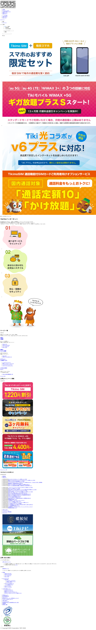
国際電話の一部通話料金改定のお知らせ (15, 483)
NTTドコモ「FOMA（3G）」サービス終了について (17, 492)
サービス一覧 (2, 376)
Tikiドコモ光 (4, 347)
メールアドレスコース (6, 362)
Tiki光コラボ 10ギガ (6, 345)
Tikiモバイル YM (7, 585)
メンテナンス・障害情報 (6, 511)
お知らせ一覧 (4, 509)
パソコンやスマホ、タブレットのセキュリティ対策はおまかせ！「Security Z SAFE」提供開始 (25, 482)
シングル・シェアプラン (11, 580)
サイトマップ (4, 597)
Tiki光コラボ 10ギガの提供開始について (16, 481)
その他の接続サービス (6, 11)
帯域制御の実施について (12, 499)
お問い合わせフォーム (6, 561)
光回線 (3, 9)
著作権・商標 (4, 604)
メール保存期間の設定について (14, 505)
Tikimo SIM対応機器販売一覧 (7, 374)
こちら (16, 564)
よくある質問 (4, 15)
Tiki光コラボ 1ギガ (7, 573)
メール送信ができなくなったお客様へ (15, 503)
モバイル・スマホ (5, 10)
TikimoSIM (6, 579)
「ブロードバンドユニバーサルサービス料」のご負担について (20, 487)
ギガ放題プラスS (10, 584)
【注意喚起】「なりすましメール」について (16, 500)
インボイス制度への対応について (14, 497)
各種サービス (4, 12)
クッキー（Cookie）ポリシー (7, 599)
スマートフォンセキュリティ (7, 365)
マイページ (2, 19)
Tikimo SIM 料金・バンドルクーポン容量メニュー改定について (20, 491)
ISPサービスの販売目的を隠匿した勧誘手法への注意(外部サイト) (20, 485)
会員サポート (4, 13)
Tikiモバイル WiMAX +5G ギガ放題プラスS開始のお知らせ (18, 484)
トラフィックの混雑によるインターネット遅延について (18, 502)
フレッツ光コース (5, 346)
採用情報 (4, 603)
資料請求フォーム (5, 568)
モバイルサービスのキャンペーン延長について (17, 479)
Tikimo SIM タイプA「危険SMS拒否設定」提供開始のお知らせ (19, 498)
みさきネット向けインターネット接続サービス (13, 593)
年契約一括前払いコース (11, 581)
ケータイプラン (9, 582)
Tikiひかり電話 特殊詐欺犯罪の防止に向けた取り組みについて (19, 493)
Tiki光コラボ (4, 344)
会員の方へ (4, 477)
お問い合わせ (4, 16)
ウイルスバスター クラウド (7, 364)
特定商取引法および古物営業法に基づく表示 (10, 602)
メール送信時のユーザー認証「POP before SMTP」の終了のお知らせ (20, 504)
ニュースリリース (5, 510)
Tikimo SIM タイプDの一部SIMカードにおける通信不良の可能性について (22, 489)
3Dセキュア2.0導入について (14, 488)
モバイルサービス (5, 578)
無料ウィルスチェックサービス (8, 363)
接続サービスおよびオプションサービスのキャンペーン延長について (21, 480)
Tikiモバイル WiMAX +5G (9, 583)
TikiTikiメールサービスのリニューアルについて (17, 490)
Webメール (4, 17)
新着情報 (4, 476)
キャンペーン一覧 (3, 469)
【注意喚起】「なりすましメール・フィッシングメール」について (20, 506)
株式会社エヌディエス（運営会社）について (10, 598)
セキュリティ (4, 512)
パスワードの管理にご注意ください (14, 501)
